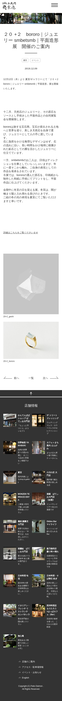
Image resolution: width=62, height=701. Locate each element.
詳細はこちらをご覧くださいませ (20, 232)
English (25, 677)
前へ (16, 378)
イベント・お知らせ (31, 672)
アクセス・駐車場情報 (32, 667)
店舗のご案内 (28, 661)
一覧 (31, 378)
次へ (45, 378)
